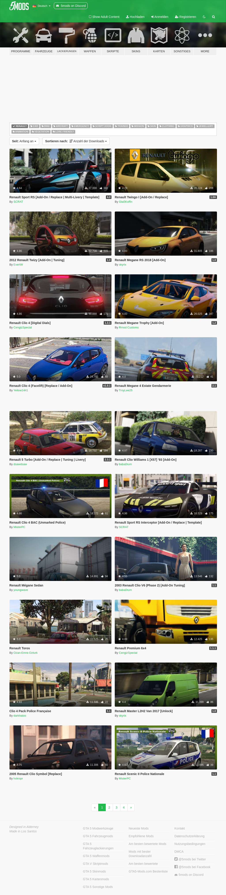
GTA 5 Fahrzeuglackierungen (98, 846)
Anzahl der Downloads (76, 141)
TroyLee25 (126, 390)
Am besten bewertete (143, 863)
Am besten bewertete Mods (147, 844)
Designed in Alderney (24, 827)
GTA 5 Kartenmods (96, 879)
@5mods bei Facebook (192, 867)
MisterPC (19, 527)
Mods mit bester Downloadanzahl (140, 854)
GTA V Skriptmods (95, 863)
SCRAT (18, 201)
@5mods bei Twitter (190, 859)
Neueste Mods (139, 828)
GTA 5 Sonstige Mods (98, 887)
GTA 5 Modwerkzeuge (98, 828)
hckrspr (18, 778)
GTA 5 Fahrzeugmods (98, 836)
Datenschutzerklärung (189, 836)
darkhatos (19, 715)
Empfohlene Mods (141, 836)
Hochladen (135, 17)
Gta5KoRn (125, 201)
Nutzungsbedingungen (189, 844)
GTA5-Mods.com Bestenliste (148, 871)
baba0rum (125, 464)
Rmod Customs (129, 327)
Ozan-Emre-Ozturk (25, 652)
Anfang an (24, 141)
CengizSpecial (22, 327)
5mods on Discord (188, 875)
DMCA (178, 851)
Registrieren (185, 17)
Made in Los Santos (23, 831)
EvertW (18, 264)
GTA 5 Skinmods (94, 871)
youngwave (20, 590)
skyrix (122, 264)
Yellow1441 (20, 390)
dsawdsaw (20, 464)
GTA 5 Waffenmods (96, 856)
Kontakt (179, 828)
